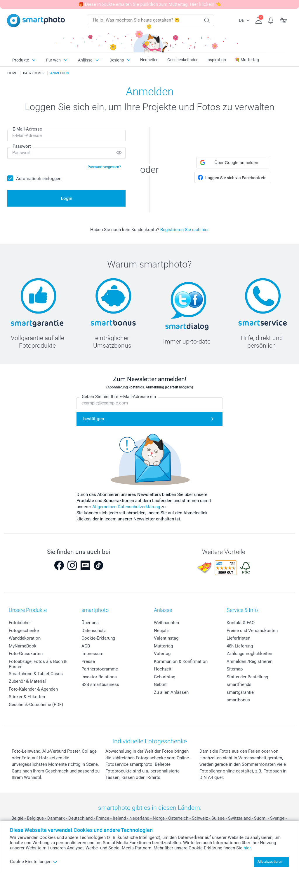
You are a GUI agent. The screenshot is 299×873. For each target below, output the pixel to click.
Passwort (22, 146)
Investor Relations (99, 677)
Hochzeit (162, 669)
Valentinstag (166, 638)
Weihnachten (166, 622)
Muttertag (163, 646)
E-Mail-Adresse (27, 129)
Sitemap (235, 669)
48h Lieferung (240, 646)
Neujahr (161, 630)
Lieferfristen (238, 638)
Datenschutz (93, 630)
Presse (88, 661)
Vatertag (162, 653)
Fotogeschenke (24, 630)
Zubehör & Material (27, 681)
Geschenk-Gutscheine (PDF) (36, 704)
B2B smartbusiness (100, 684)
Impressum (92, 653)
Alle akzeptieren (270, 862)
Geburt (160, 684)
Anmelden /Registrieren (249, 661)
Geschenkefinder (182, 59)
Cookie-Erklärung (98, 638)
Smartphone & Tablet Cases (36, 673)
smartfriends (239, 684)
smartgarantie (240, 692)
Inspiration (216, 59)
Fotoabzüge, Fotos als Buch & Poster (38, 664)
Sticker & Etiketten (27, 696)
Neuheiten (149, 59)
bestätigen (93, 418)
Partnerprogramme (99, 669)
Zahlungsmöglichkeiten (249, 653)
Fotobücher (20, 622)
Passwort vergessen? (104, 167)
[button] (232, 162)
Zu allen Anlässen (171, 692)
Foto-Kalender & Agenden (33, 689)
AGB (85, 646)
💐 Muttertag (247, 59)
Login (66, 198)
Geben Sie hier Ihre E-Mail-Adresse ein (119, 396)
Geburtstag (164, 677)
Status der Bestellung (247, 677)
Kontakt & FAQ (241, 622)
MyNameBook (22, 646)
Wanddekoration (25, 638)
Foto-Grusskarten (26, 653)
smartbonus (238, 700)
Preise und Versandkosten (252, 630)
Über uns (90, 622)
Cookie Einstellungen (33, 861)
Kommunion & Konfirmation (181, 661)
